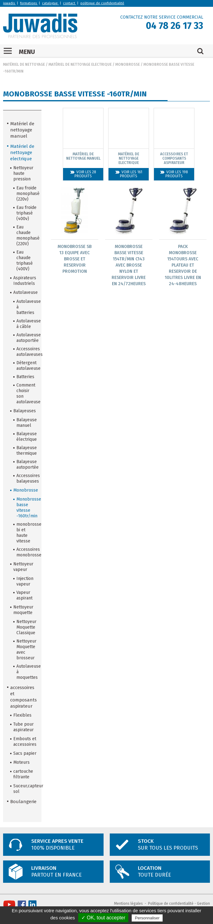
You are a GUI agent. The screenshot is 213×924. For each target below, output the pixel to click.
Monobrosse (127, 64)
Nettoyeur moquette (23, 609)
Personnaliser (147, 918)
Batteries (25, 376)
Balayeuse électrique (26, 436)
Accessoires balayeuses (26, 478)
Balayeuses (24, 410)
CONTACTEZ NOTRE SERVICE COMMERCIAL (161, 17)
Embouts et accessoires (24, 741)
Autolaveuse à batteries (26, 307)
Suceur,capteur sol (25, 788)
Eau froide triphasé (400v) (26, 213)
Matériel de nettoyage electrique (80, 64)
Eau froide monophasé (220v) (26, 193)
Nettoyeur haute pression (23, 173)
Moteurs (21, 762)
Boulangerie (23, 801)
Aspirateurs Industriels (24, 280)
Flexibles (22, 715)
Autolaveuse (25, 292)
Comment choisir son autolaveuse (26, 393)
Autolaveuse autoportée (26, 337)
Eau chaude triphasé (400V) (24, 261)
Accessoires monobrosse (26, 552)
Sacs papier (24, 753)
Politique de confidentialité (171, 903)
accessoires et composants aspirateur (23, 697)
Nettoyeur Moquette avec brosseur (26, 650)
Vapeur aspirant (24, 595)
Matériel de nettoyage (24, 64)
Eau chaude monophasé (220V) (26, 235)
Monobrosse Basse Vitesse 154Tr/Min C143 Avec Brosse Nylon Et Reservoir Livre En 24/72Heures (129, 265)
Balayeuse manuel (26, 422)
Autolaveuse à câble (26, 323)
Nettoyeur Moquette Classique (26, 627)
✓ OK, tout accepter (103, 917)
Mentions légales (128, 903)
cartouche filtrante (23, 774)
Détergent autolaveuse (26, 365)
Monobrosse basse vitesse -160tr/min (26, 508)
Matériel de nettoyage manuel (22, 130)
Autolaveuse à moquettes (26, 672)
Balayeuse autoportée (26, 464)
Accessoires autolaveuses (26, 351)
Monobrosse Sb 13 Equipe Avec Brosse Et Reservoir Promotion (75, 259)
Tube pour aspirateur (23, 727)
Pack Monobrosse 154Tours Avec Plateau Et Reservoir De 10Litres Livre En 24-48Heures (183, 265)
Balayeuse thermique (26, 450)
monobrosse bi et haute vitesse (26, 533)
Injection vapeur (24, 581)
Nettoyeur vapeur (23, 566)
